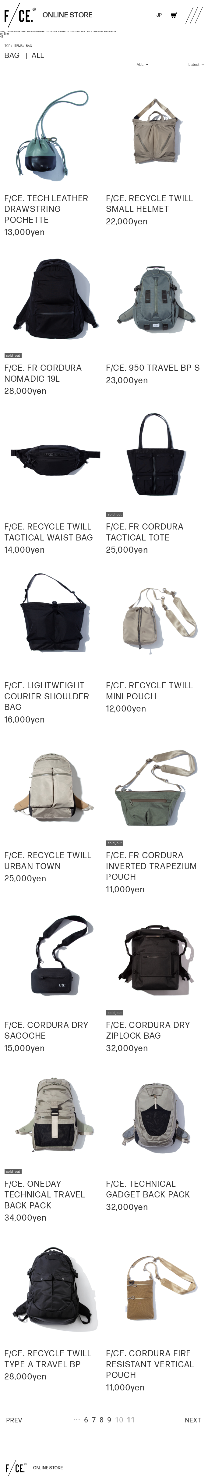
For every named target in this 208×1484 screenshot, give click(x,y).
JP (159, 15)
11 (131, 1419)
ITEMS (18, 45)
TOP (7, 45)
